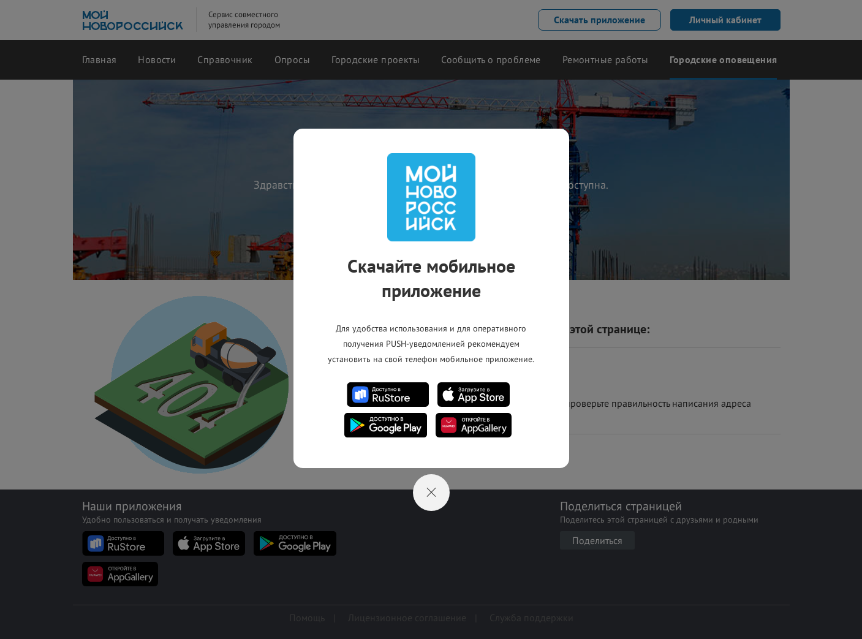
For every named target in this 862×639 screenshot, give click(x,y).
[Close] (431, 492)
